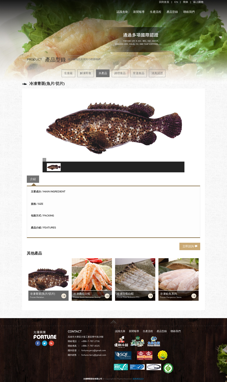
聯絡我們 (189, 12)
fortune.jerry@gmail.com (93, 350)
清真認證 (157, 73)
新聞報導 (139, 12)
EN (176, 2)
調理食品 (120, 73)
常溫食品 (138, 73)
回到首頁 (164, 2)
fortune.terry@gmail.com (93, 355)
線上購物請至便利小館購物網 (84, 59)
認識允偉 (122, 12)
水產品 (103, 73)
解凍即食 (85, 73)
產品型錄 (172, 12)
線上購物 (198, 2)
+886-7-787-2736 (90, 341)
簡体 (185, 2)
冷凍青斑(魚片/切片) (42, 294)
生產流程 (155, 12)
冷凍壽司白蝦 (81, 294)
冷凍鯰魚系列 (168, 294)
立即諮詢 (188, 246)
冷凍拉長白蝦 (125, 294)
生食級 (68, 73)
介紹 (33, 179)
